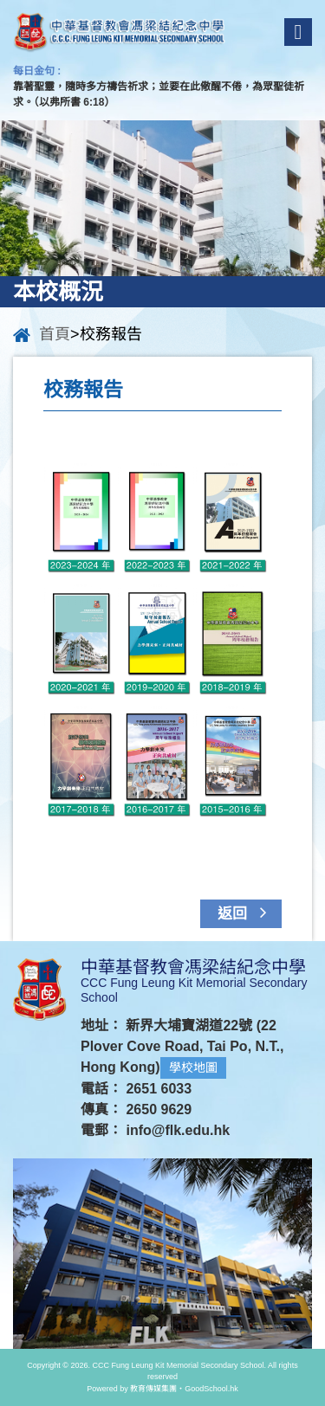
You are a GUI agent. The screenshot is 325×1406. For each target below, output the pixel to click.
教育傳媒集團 (153, 1388)
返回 (246, 912)
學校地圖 (193, 1067)
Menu (298, 32)
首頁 (54, 334)
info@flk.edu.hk (178, 1130)
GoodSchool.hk (211, 1388)
